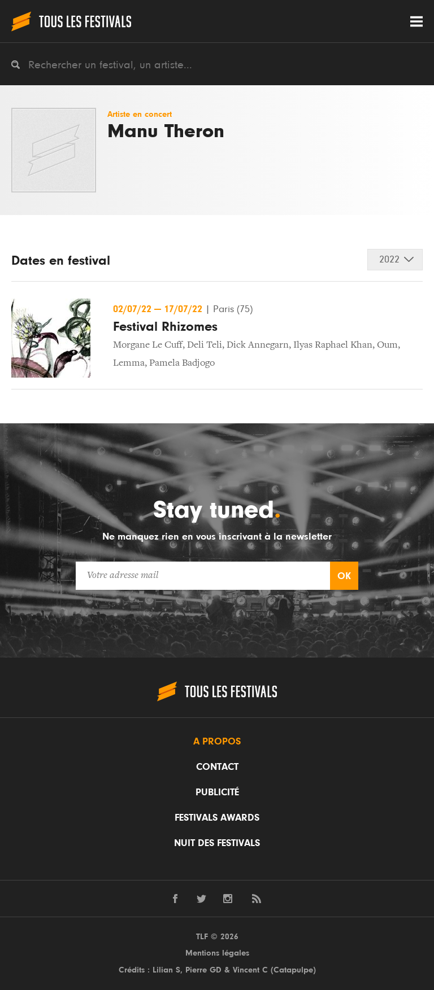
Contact (217, 767)
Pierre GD (203, 970)
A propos (217, 742)
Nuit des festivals (217, 843)
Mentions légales (217, 953)
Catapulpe (293, 970)
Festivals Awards (217, 818)
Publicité (217, 792)
